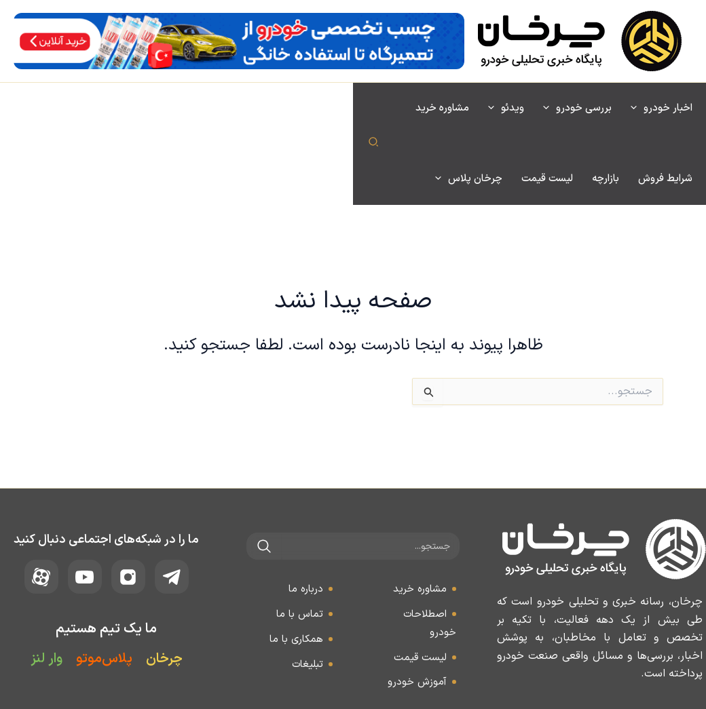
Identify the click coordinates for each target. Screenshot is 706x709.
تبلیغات (307, 594)
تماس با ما (299, 544)
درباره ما (306, 518)
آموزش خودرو (417, 611)
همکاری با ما (296, 569)
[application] (637, 108)
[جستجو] (264, 475)
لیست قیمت (420, 587)
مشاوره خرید (420, 518)
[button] (20, 109)
